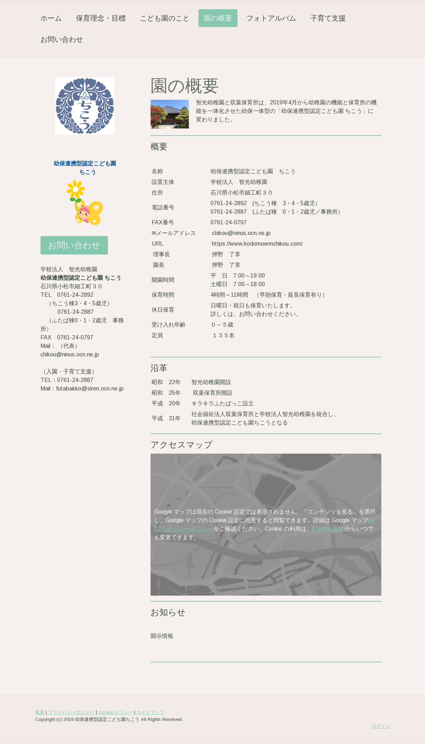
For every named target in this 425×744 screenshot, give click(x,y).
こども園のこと (165, 18)
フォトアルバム (271, 18)
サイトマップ (150, 712)
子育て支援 (328, 18)
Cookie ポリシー (115, 712)
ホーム (51, 18)
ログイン (381, 726)
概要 (39, 712)
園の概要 (218, 18)
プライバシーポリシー (71, 712)
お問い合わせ (61, 39)
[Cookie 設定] (328, 529)
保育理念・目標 (101, 18)
